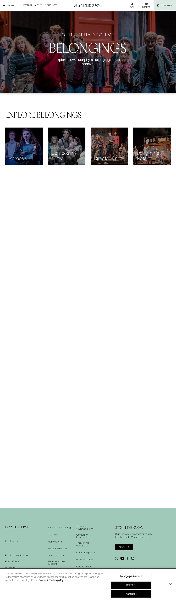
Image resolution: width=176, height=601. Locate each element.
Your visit (50, 5)
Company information (83, 535)
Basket (146, 7)
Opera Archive (56, 555)
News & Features (57, 548)
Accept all (131, 593)
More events (55, 541)
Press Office (12, 561)
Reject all (131, 585)
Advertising (12, 567)
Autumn (38, 5)
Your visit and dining (59, 527)
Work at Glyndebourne (85, 527)
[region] (88, 584)
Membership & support (56, 562)
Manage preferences (131, 576)
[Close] (170, 584)
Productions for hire (16, 555)
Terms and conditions (82, 543)
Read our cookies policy (51, 580)
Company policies (86, 552)
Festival (27, 5)
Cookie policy (84, 566)
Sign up (124, 547)
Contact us (11, 540)
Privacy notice (84, 559)
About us (53, 534)
